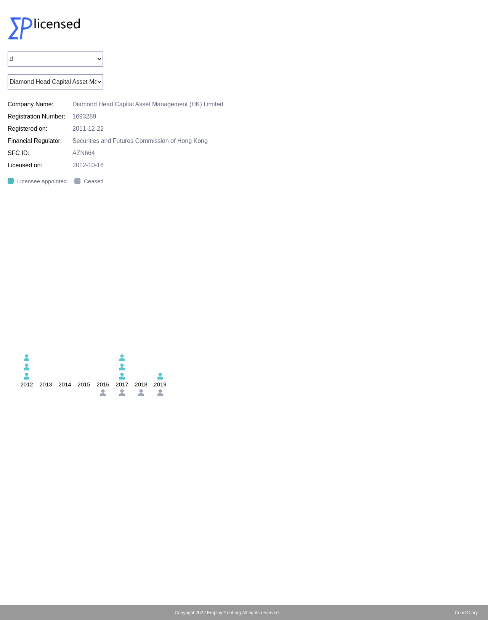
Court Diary (466, 612)
